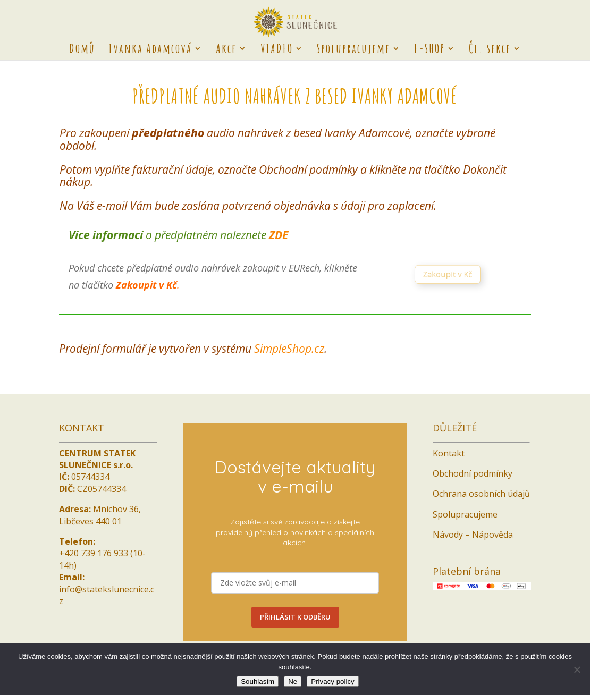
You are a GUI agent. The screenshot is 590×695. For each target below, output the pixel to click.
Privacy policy (332, 681)
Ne (292, 681)
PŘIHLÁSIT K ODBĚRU (295, 617)
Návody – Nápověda (473, 534)
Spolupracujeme (353, 50)
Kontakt (449, 453)
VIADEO (276, 50)
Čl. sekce (490, 50)
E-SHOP (429, 50)
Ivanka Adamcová (150, 50)
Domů (82, 50)
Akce (226, 50)
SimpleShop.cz (289, 348)
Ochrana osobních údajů (481, 493)
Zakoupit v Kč (450, 275)
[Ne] (576, 669)
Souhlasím (257, 681)
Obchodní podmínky (472, 473)
